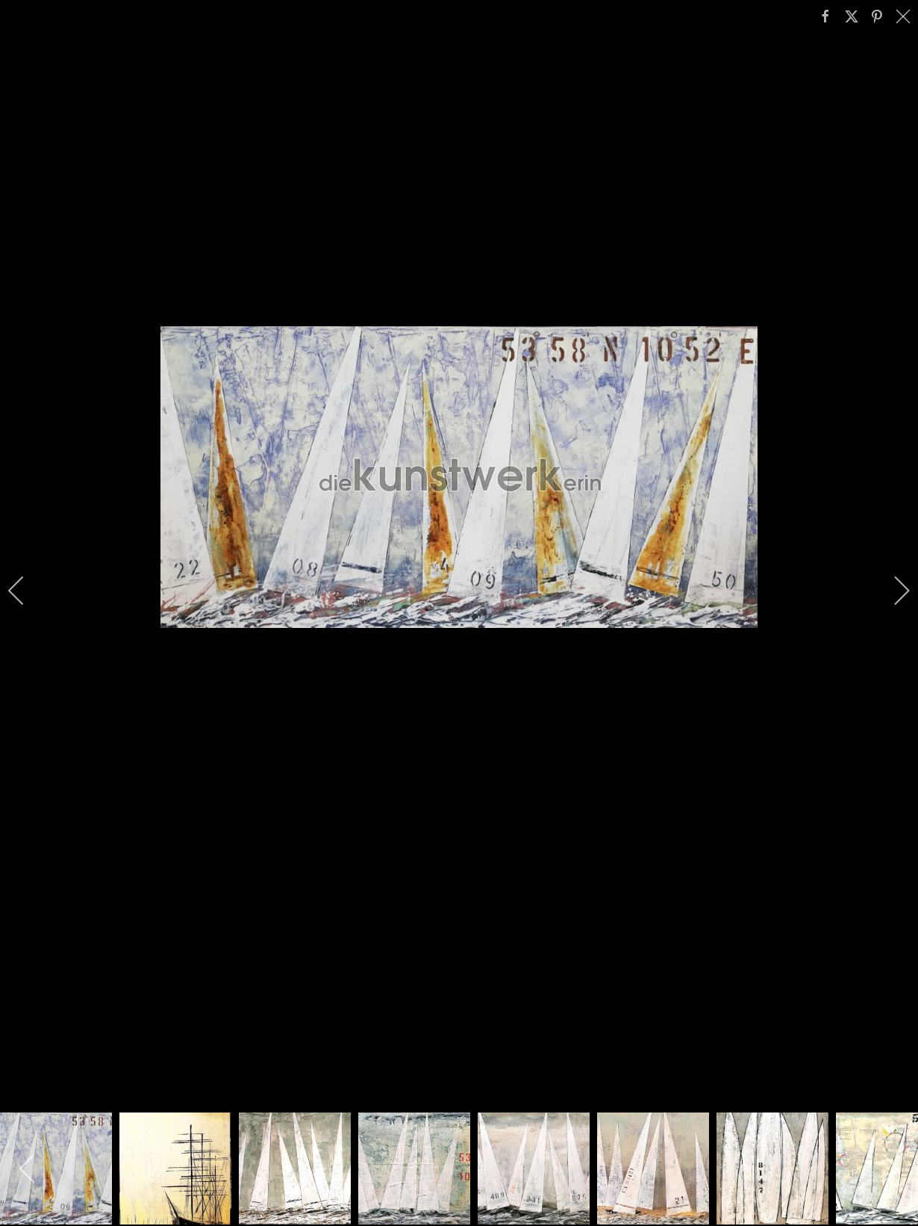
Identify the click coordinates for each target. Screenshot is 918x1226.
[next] (892, 591)
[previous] (26, 591)
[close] (904, 16)
